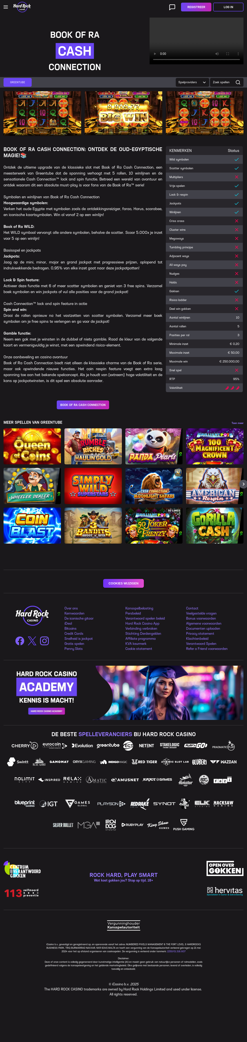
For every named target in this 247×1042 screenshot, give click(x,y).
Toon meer (237, 423)
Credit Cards (73, 633)
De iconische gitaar (78, 618)
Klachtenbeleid (197, 638)
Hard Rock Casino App (142, 623)
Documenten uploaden (203, 628)
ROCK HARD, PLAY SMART (124, 874)
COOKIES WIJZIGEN (123, 583)
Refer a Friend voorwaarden (207, 649)
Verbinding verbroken (141, 628)
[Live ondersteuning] (172, 7)
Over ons (71, 608)
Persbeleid (133, 613)
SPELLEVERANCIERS (105, 734)
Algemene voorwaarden (203, 623)
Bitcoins (70, 628)
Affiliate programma (140, 638)
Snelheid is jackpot (78, 638)
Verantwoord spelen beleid (145, 618)
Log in (228, 7)
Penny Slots (73, 649)
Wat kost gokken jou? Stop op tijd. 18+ (123, 880)
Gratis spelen (74, 644)
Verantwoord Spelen (201, 644)
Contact (192, 608)
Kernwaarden (74, 613)
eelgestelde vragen (202, 613)
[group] (18, 82)
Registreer (196, 7)
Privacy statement (200, 633)
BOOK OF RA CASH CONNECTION (83, 405)
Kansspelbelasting (139, 608)
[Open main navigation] (6, 7)
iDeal (68, 623)
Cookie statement (138, 649)
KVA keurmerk (135, 644)
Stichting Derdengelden (143, 633)
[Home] (22, 7)
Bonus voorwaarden (201, 618)
